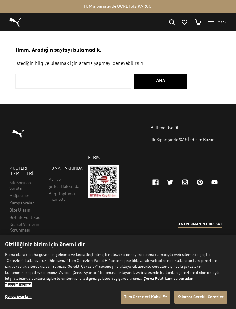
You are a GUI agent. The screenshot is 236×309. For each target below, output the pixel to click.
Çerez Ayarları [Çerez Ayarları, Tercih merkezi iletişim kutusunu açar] (18, 297)
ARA (160, 81)
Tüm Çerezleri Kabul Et (145, 297)
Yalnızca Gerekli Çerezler (201, 297)
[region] (118, 272)
